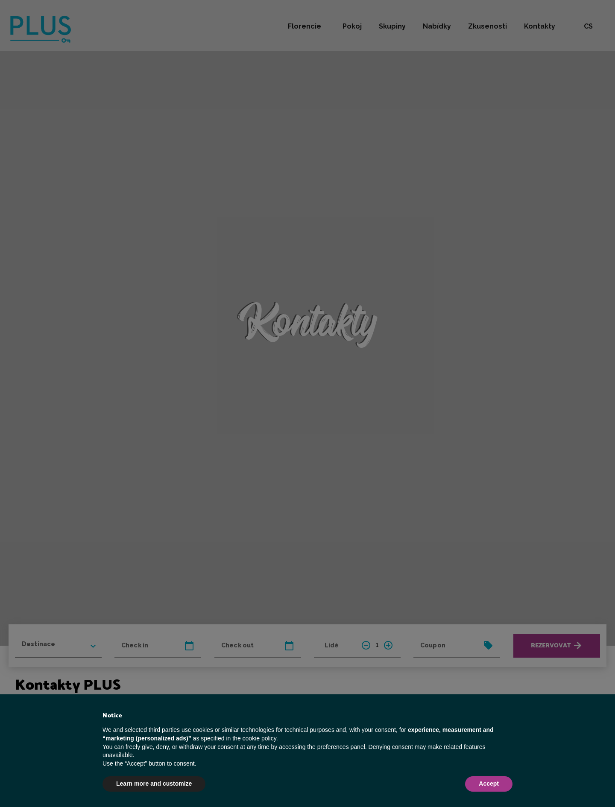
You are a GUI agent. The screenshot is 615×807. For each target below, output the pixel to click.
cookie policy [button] (259, 738)
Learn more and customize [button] (154, 783)
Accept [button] (489, 783)
